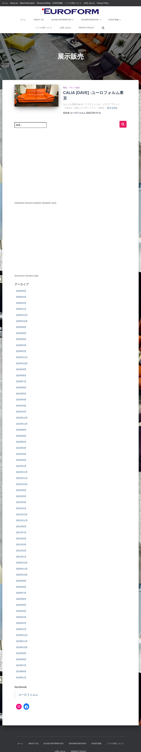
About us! (14, 3)
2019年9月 (21, 653)
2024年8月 (21, 375)
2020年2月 (21, 623)
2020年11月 (22, 568)
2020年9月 (21, 581)
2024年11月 (22, 357)
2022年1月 (21, 508)
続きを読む (112, 108)
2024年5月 (21, 393)
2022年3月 (21, 502)
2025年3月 (21, 345)
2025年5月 (21, 339)
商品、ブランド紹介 (71, 88)
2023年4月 (21, 448)
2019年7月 (21, 665)
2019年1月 (21, 677)
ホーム (5, 3)
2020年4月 (21, 611)
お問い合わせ (89, 3)
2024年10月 (22, 363)
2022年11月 (22, 478)
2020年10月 (22, 574)
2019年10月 (22, 647)
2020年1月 (21, 629)
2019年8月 (21, 659)
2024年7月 (21, 381)
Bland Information (27, 3)
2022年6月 (21, 490)
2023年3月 (21, 454)
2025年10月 (22, 321)
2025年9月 (21, 327)
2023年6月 (21, 436)
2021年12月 (22, 514)
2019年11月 (22, 641)
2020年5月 (21, 605)
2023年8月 (21, 430)
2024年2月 (21, 411)
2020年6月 (21, 599)
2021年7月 (21, 532)
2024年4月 (21, 399)
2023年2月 (21, 460)
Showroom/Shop (44, 3)
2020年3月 (21, 617)
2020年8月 (21, 587)
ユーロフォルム (28, 694)
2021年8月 (21, 526)
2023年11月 (22, 424)
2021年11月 (22, 520)
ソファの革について (73, 3)
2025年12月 (22, 315)
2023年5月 (21, 442)
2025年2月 (21, 351)
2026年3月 (21, 303)
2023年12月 (22, 417)
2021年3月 (21, 544)
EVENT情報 (58, 3)
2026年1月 (21, 309)
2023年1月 (21, 466)
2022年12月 (22, 472)
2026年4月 (21, 297)
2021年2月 (21, 550)
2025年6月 (21, 333)
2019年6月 (21, 671)
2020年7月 (21, 593)
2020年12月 (22, 562)
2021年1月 (21, 556)
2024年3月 (21, 405)
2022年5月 (21, 496)
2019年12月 (22, 635)
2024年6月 (21, 387)
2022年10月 (22, 484)
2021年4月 (21, 538)
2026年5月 (21, 291)
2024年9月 (21, 369)
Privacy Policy (103, 3)
